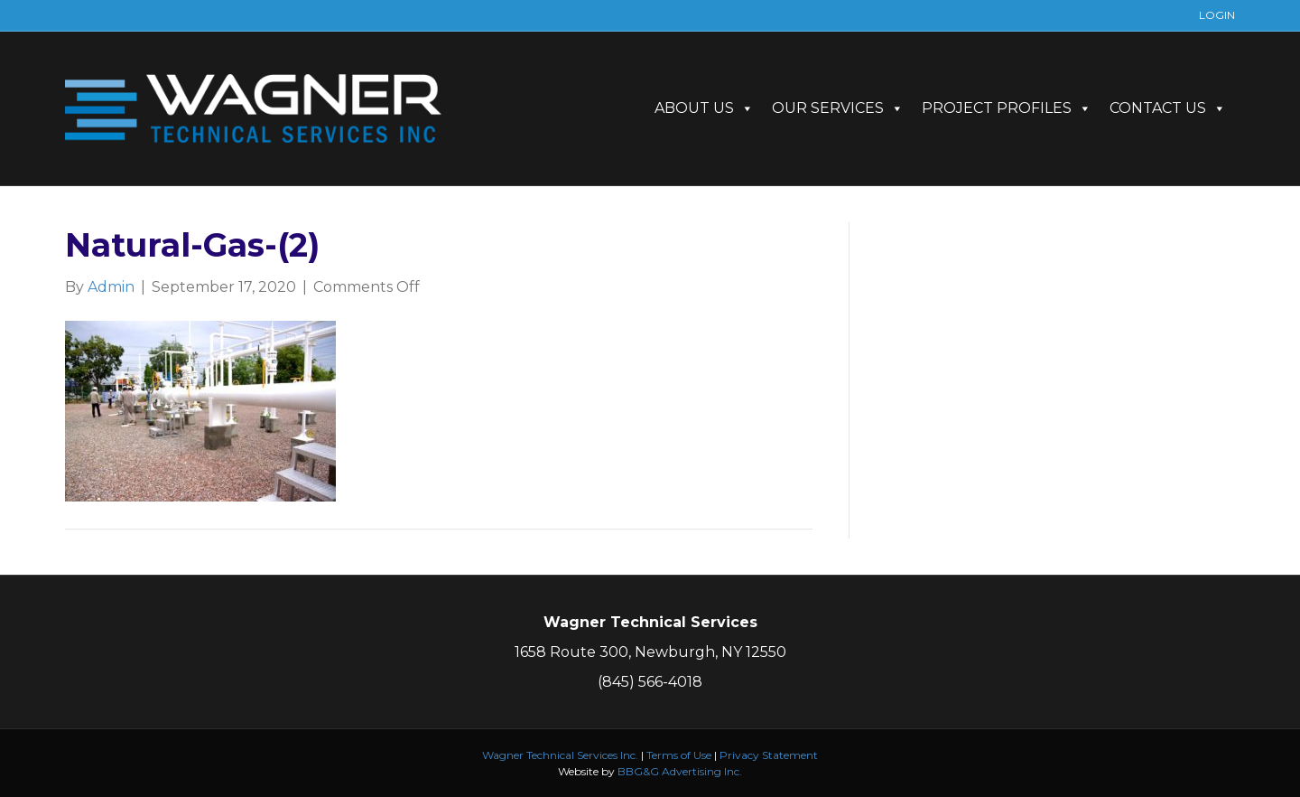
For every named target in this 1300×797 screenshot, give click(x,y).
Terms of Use (678, 755)
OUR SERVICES (838, 108)
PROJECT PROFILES (1006, 108)
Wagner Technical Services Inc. (560, 755)
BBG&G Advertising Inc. (680, 771)
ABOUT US (704, 108)
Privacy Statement (769, 755)
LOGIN (1217, 15)
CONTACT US (1168, 108)
